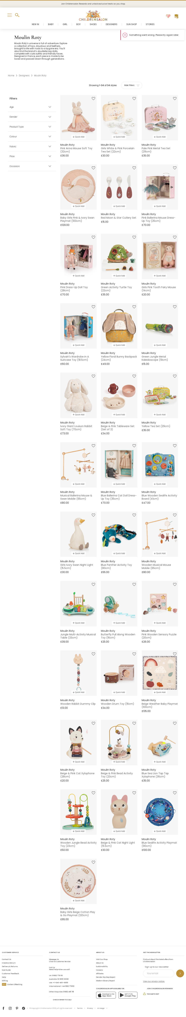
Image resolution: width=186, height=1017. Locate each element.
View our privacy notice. (154, 981)
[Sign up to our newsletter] (180, 973)
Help (4, 977)
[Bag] (176, 16)
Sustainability (102, 966)
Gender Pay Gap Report (105, 977)
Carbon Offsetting (12, 984)
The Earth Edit (151, 993)
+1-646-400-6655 (60, 982)
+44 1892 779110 (67, 986)
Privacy (90, 1008)
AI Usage (100, 1008)
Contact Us (6, 959)
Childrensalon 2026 (48, 1008)
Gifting (5, 980)
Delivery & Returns (10, 966)
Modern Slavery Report (105, 980)
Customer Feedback (10, 973)
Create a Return (9, 963)
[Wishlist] (168, 16)
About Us (99, 963)
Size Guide (6, 970)
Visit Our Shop (102, 959)
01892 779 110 (57, 975)
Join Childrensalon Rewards (158, 988)
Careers (99, 970)
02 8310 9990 (63, 979)
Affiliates (99, 973)
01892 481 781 (68, 991)
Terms (79, 1008)
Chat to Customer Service (59, 960)
